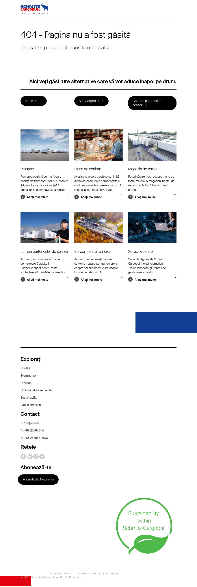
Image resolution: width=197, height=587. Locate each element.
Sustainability (29, 398)
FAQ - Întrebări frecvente (36, 391)
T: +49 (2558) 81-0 (32, 431)
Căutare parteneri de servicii (148, 103)
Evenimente (28, 376)
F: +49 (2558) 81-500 (34, 438)
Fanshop (26, 384)
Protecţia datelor (60, 574)
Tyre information (31, 406)
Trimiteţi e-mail (30, 424)
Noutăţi (25, 369)
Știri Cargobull (89, 101)
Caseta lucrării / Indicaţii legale (98, 574)
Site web (31, 101)
